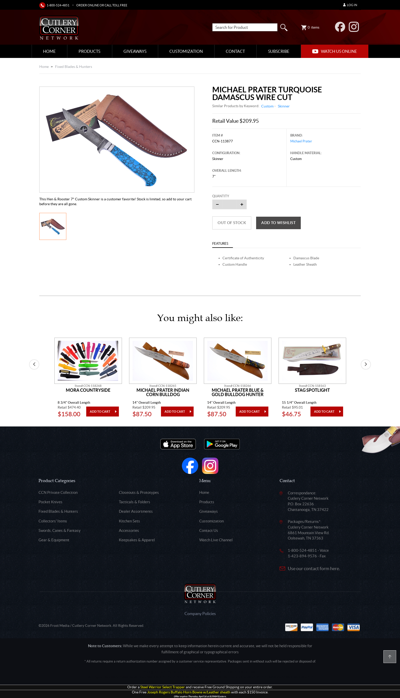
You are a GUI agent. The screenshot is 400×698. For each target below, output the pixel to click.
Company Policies (200, 613)
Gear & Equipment (54, 540)
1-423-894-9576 (302, 556)
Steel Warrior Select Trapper (162, 687)
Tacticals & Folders (134, 502)
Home (49, 51)
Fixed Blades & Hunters (73, 67)
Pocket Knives (50, 502)
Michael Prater (301, 141)
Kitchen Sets (129, 521)
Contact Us (208, 530)
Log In (350, 5)
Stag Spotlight (312, 390)
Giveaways (134, 51)
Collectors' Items (53, 521)
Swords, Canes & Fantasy (60, 530)
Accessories (129, 530)
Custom (267, 106)
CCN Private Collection (58, 492)
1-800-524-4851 (58, 5)
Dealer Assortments (136, 511)
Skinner (284, 106)
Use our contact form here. (314, 568)
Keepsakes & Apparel (137, 540)
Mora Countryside (88, 390)
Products (89, 51)
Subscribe (278, 51)
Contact (235, 51)
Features (220, 244)
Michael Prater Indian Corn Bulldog (162, 392)
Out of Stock (232, 223)
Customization (186, 51)
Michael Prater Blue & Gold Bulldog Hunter (238, 392)
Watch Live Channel (216, 540)
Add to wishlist (278, 223)
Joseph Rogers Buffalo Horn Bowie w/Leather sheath (188, 692)
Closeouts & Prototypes (139, 492)
